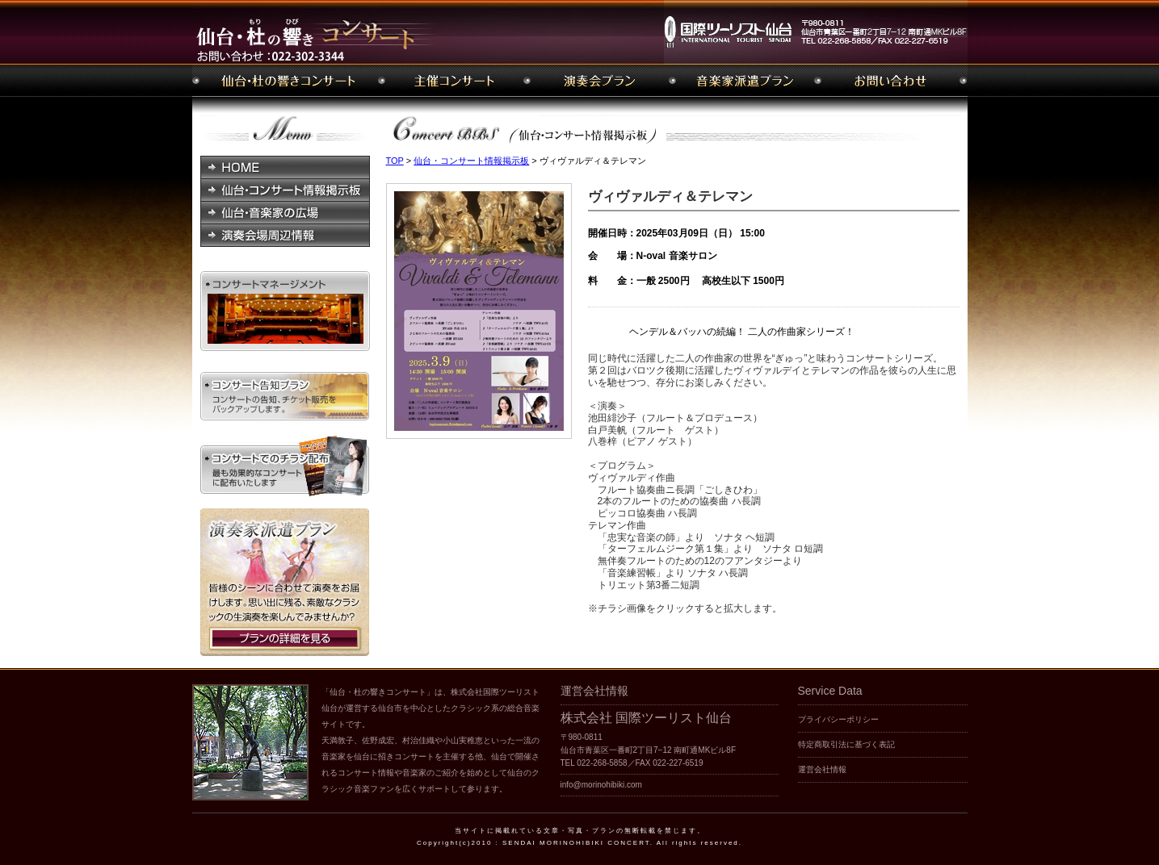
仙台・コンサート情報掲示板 (471, 160)
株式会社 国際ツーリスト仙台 (646, 718)
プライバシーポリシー (838, 719)
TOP (395, 160)
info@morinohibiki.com (601, 784)
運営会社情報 (822, 769)
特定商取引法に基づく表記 (846, 744)
